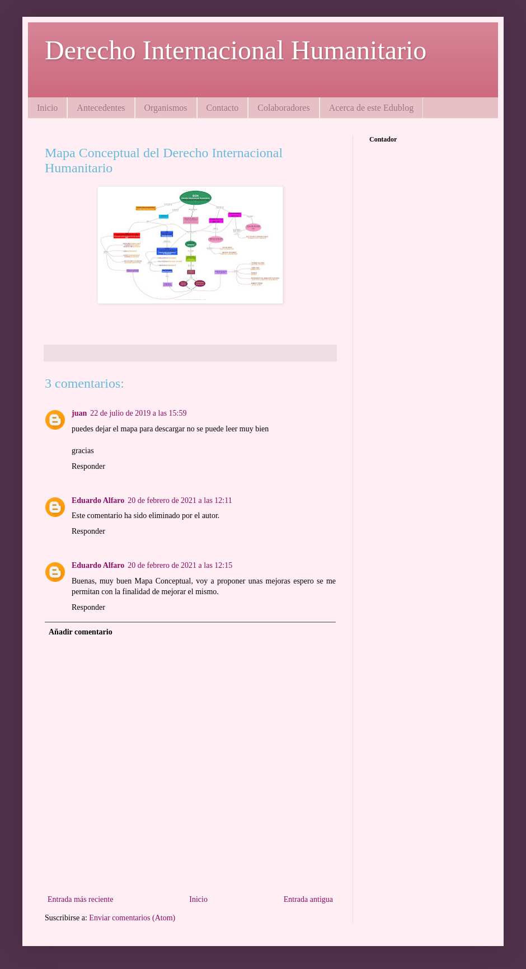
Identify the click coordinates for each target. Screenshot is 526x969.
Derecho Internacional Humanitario (235, 50)
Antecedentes (101, 107)
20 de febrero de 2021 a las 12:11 (180, 500)
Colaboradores (283, 107)
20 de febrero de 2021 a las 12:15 (180, 565)
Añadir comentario (80, 632)
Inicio (47, 107)
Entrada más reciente (80, 899)
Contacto (222, 107)
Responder (88, 466)
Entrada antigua (308, 899)
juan (79, 413)
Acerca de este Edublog (371, 107)
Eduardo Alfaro (98, 500)
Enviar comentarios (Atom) (132, 918)
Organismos (165, 107)
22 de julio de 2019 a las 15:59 (138, 413)
